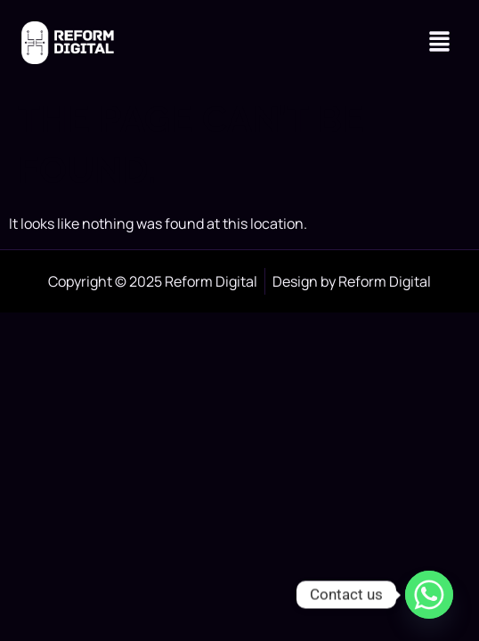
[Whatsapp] (429, 595)
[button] (440, 42)
